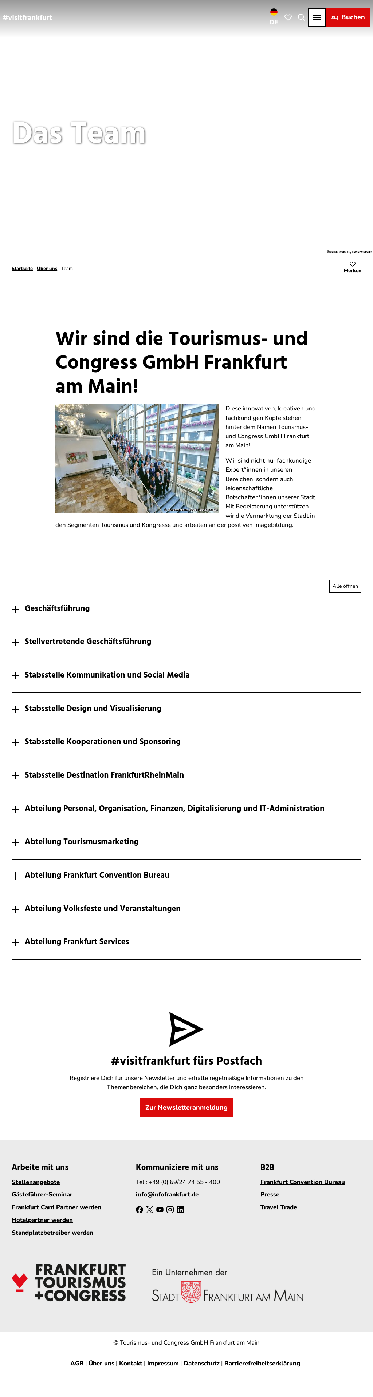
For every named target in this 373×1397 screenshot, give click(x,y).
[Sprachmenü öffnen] (274, 17)
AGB (77, 1363)
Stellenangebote (36, 1182)
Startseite (22, 268)
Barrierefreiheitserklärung (262, 1363)
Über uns (47, 268)
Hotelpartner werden (42, 1220)
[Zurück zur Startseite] (27, 17)
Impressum (163, 1363)
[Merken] (352, 268)
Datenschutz (202, 1363)
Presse (269, 1195)
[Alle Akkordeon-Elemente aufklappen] (345, 586)
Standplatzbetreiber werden (52, 1233)
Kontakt (130, 1363)
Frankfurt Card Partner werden (56, 1207)
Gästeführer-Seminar (42, 1195)
